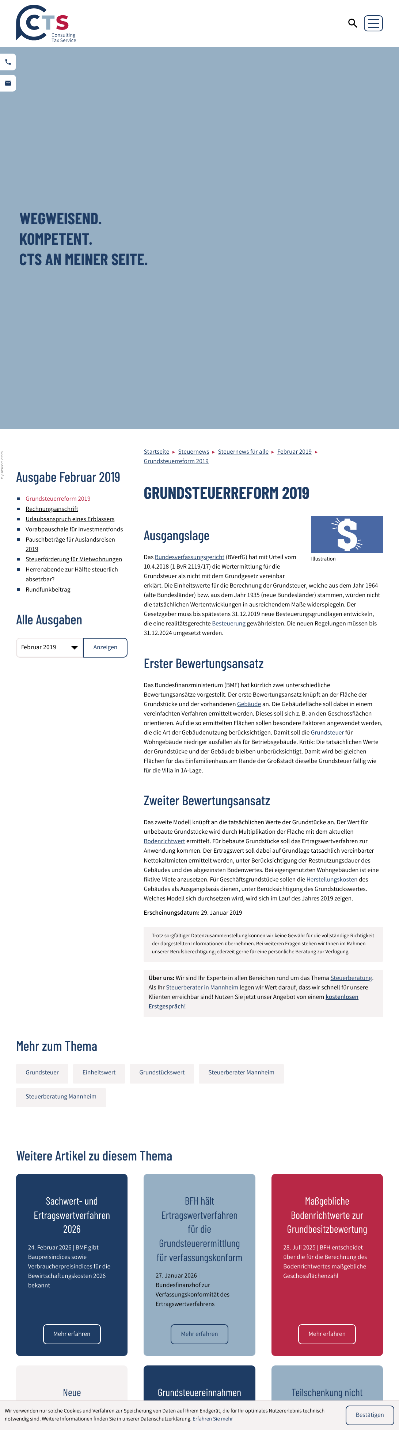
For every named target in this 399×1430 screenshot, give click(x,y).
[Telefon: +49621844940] (181, 1302)
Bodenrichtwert (164, 460)
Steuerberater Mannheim (350, 1298)
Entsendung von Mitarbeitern (154, 1394)
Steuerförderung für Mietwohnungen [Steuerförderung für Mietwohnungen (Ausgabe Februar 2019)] (74, 178)
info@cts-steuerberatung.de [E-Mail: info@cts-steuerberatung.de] (191, 1321)
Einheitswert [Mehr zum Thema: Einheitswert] (99, 691)
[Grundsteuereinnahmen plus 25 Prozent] (199, 1125)
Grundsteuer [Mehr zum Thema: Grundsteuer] (42, 691)
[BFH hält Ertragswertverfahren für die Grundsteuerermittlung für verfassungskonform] (199, 952)
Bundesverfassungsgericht (190, 176)
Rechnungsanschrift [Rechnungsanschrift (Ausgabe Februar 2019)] (52, 127)
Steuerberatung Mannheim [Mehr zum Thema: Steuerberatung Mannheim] (61, 715)
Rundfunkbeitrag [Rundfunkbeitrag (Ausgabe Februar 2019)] (48, 208)
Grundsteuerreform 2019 (176, 80)
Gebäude (249, 323)
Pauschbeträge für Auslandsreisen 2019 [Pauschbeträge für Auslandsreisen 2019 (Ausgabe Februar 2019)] (70, 163)
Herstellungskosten (332, 498)
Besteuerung (229, 242)
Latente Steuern (229, 1394)
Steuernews (193, 70)
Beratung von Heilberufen (150, 1384)
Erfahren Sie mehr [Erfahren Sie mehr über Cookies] (213, 1419)
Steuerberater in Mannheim (202, 606)
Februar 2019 (294, 70)
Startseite (156, 70)
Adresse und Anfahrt (343, 1308)
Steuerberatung (351, 596)
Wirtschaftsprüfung (49, 1384)
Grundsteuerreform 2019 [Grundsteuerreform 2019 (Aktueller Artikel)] (58, 117)
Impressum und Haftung (349, 1279)
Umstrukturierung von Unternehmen (330, 1389)
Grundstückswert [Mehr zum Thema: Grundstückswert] (162, 691)
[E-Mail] (288, 1194)
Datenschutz (333, 1269)
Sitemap (328, 1289)
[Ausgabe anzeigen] (105, 265)
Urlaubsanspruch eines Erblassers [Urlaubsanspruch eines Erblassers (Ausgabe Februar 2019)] (70, 138)
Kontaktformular (339, 1317)
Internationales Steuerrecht (244, 1384)
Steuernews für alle (243, 70)
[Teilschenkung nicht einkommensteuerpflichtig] (327, 1125)
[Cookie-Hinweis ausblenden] (370, 1415)
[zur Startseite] (46, 23)
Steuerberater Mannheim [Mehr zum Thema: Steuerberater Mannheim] (241, 691)
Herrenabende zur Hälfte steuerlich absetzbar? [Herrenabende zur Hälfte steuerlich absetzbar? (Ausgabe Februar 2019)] (72, 193)
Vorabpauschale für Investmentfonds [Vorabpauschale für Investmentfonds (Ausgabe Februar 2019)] (74, 148)
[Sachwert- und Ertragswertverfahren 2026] (72, 952)
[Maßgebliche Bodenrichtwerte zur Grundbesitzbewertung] (327, 952)
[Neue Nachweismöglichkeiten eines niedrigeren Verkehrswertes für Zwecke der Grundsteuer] (72, 1125)
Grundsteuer (327, 351)
